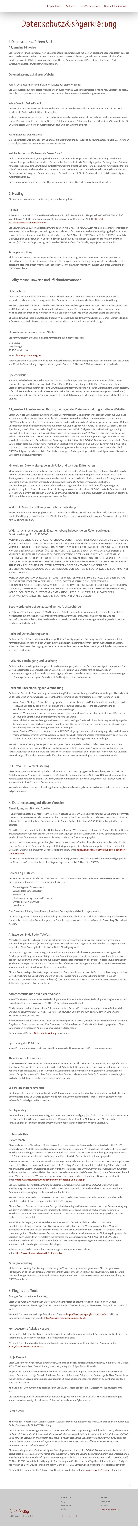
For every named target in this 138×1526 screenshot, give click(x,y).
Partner (104, 1497)
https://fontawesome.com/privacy (26, 1346)
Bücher (64, 1509)
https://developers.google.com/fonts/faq (86, 1314)
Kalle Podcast (66, 1497)
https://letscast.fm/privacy (96, 1470)
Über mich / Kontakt (115, 6)
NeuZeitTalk (66, 1505)
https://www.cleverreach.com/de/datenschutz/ (38, 1253)
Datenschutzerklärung (45, 1033)
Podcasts (70, 6)
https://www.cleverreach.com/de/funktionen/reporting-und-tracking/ (50, 1179)
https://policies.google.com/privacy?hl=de (65, 1317)
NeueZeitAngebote (90, 6)
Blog (63, 1501)
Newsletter (105, 1501)
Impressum (105, 1505)
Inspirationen (54, 6)
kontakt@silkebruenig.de (28, 355)
